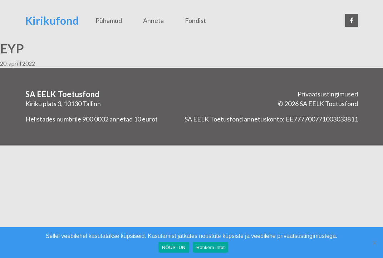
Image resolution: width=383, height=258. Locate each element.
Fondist (195, 20)
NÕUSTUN (174, 247)
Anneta (153, 20)
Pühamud (108, 20)
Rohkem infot (210, 247)
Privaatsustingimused (328, 94)
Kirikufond (52, 20)
